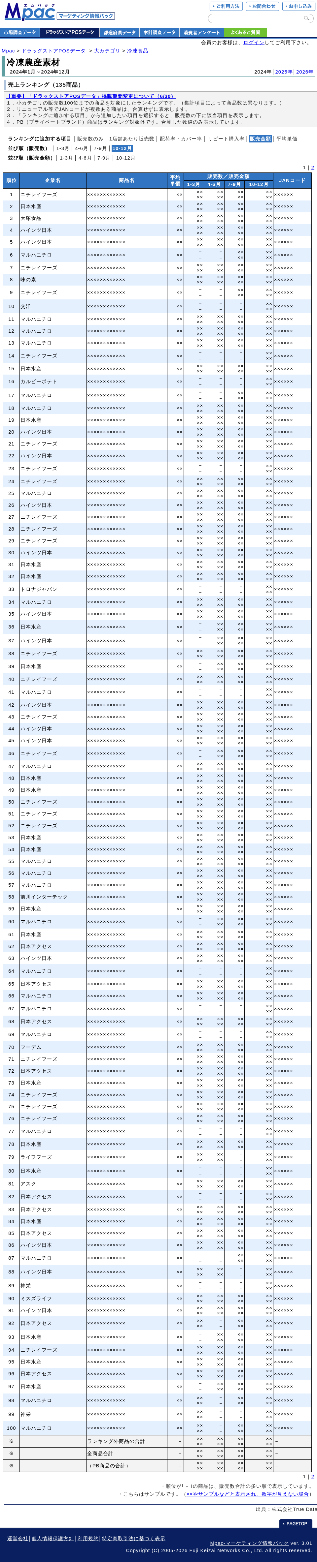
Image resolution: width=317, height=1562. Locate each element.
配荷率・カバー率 (181, 138)
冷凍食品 (137, 50)
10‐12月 (126, 158)
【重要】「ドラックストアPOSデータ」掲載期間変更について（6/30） (91, 96)
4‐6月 (81, 148)
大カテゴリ (107, 50)
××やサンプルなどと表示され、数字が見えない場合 (248, 1494)
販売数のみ (90, 138)
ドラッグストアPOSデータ (53, 50)
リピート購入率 (226, 138)
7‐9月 (100, 148)
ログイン (253, 42)
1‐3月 (63, 148)
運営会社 (17, 1538)
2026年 (305, 72)
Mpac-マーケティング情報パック (249, 1543)
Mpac (8, 50)
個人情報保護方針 (53, 1538)
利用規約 (88, 1538)
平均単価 (287, 138)
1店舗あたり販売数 (132, 138)
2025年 (284, 72)
